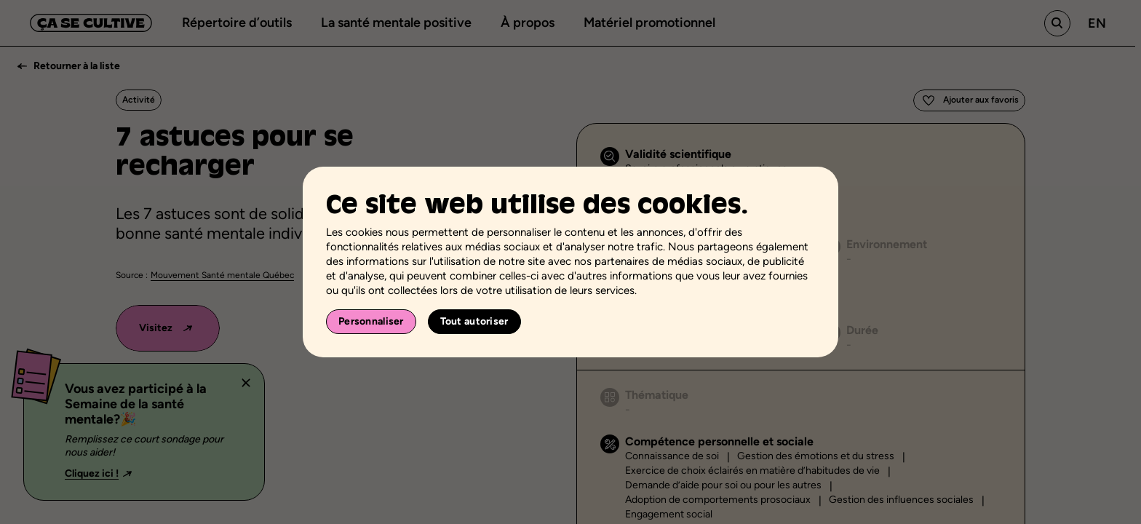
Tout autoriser (474, 321)
